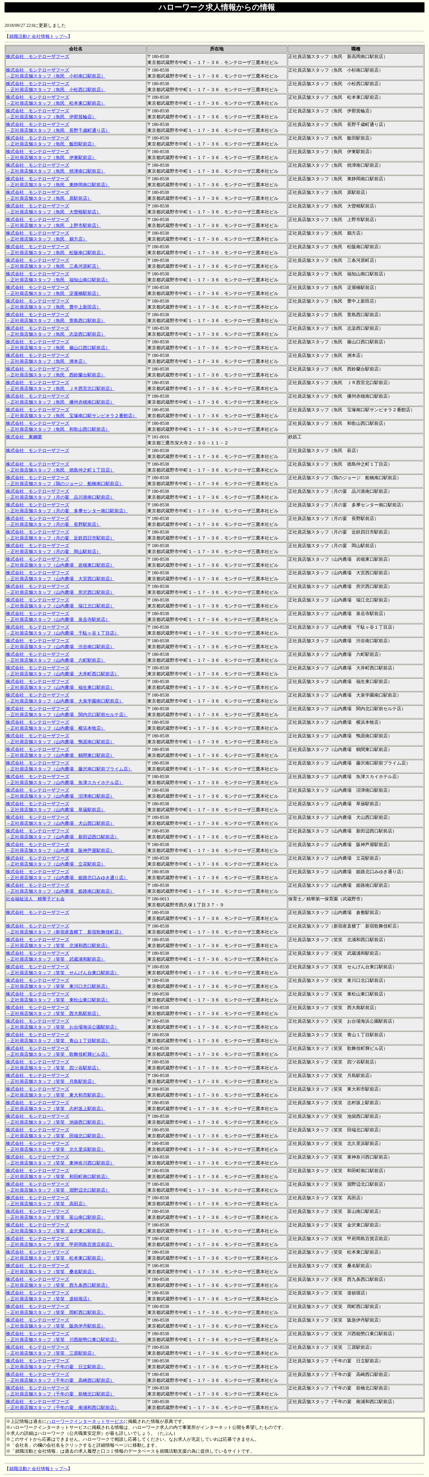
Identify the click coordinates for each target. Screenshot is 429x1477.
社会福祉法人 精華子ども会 (35, 898)
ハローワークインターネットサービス (85, 1421)
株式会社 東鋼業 (24, 436)
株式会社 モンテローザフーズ (37, 56)
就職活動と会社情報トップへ (38, 36)
